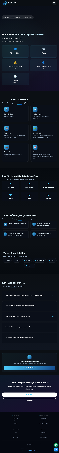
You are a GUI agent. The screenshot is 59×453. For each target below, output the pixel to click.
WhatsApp (29, 400)
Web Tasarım (43, 418)
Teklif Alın (29, 394)
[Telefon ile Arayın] (56, 449)
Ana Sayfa (6, 17)
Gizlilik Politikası (43, 434)
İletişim (15, 423)
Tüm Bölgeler (16, 437)
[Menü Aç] (54, 3)
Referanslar (15, 420)
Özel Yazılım (43, 420)
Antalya (15, 434)
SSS (15, 426)
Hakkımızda (43, 432)
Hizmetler (15, 418)
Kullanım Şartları (43, 437)
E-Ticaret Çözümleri (43, 423)
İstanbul (15, 432)
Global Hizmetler (15, 17)
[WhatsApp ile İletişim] (56, 445)
